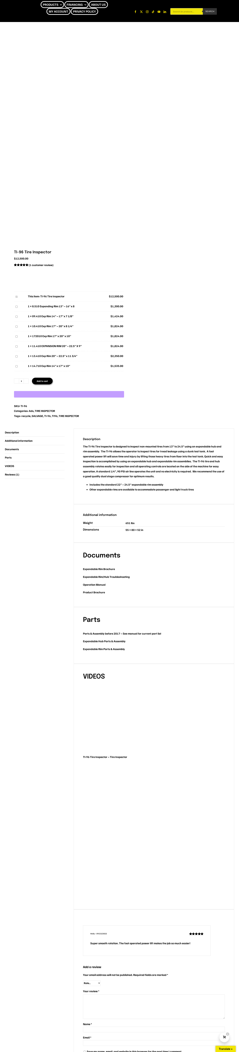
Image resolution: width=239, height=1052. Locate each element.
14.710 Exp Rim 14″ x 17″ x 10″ (51, 366)
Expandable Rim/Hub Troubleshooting (106, 576)
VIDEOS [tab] (9, 466)
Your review (91, 991)
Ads (31, 411)
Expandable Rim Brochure (99, 569)
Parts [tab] (8, 457)
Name (87, 1024)
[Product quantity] (21, 381)
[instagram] (147, 11)
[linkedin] (165, 11)
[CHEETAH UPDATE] (16, 4)
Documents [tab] (12, 449)
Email (87, 1037)
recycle (25, 416)
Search (209, 11)
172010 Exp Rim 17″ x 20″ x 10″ (51, 336)
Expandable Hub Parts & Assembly (104, 641)
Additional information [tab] (19, 440)
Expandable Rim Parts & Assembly (104, 649)
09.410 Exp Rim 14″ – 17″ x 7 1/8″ (52, 316)
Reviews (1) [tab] (12, 474)
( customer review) (41, 265)
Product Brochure (94, 592)
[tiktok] (153, 11)
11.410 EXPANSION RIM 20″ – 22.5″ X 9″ (57, 346)
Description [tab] (12, 432)
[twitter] (141, 11)
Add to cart (42, 381)
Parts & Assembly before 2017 (101, 633)
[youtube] (159, 11)
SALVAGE (37, 416)
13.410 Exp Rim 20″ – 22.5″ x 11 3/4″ (54, 356)
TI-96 (47, 416)
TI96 (55, 416)
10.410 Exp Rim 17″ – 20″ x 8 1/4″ (52, 326)
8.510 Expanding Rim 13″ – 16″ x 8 (53, 306)
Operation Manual (94, 584)
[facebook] (135, 11)
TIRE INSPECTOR (45, 411)
